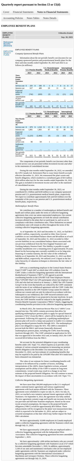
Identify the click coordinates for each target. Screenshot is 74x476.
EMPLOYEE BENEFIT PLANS (8, 53)
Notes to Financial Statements (52, 12)
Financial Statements (23, 12)
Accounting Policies (13, 18)
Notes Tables (33, 18)
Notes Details (49, 18)
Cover (6, 12)
